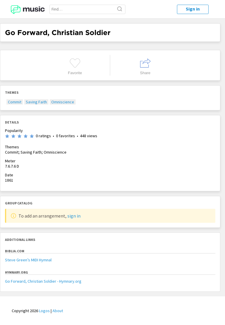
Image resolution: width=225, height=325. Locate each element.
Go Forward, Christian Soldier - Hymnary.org (43, 281)
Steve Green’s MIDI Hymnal (28, 260)
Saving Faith (36, 102)
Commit (14, 102)
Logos (44, 310)
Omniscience (62, 102)
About (57, 310)
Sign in (193, 9)
